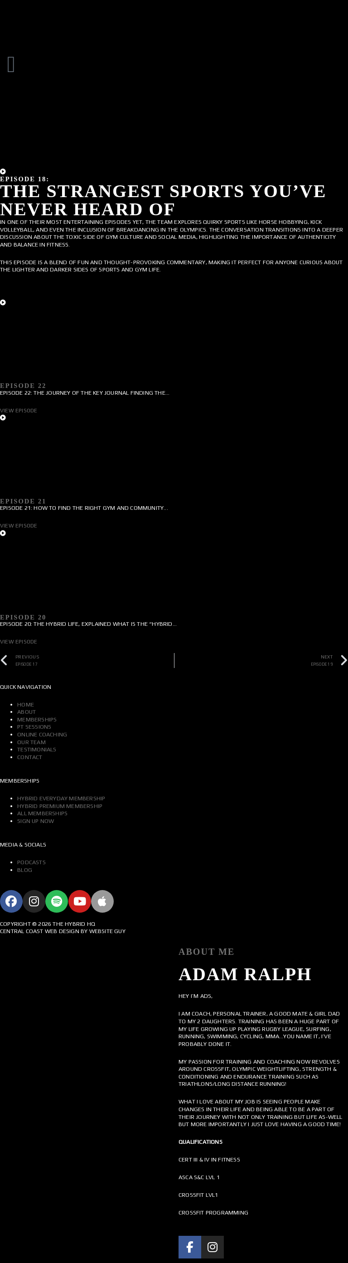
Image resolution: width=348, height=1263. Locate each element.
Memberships (37, 719)
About (26, 711)
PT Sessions (34, 726)
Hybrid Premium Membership (59, 806)
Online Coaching (42, 734)
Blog (24, 869)
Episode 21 (23, 501)
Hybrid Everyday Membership (61, 798)
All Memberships (42, 813)
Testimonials (36, 749)
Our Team (31, 742)
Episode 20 (23, 617)
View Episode (18, 410)
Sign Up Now (35, 821)
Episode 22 (23, 385)
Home (25, 704)
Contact (29, 757)
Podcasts (31, 862)
